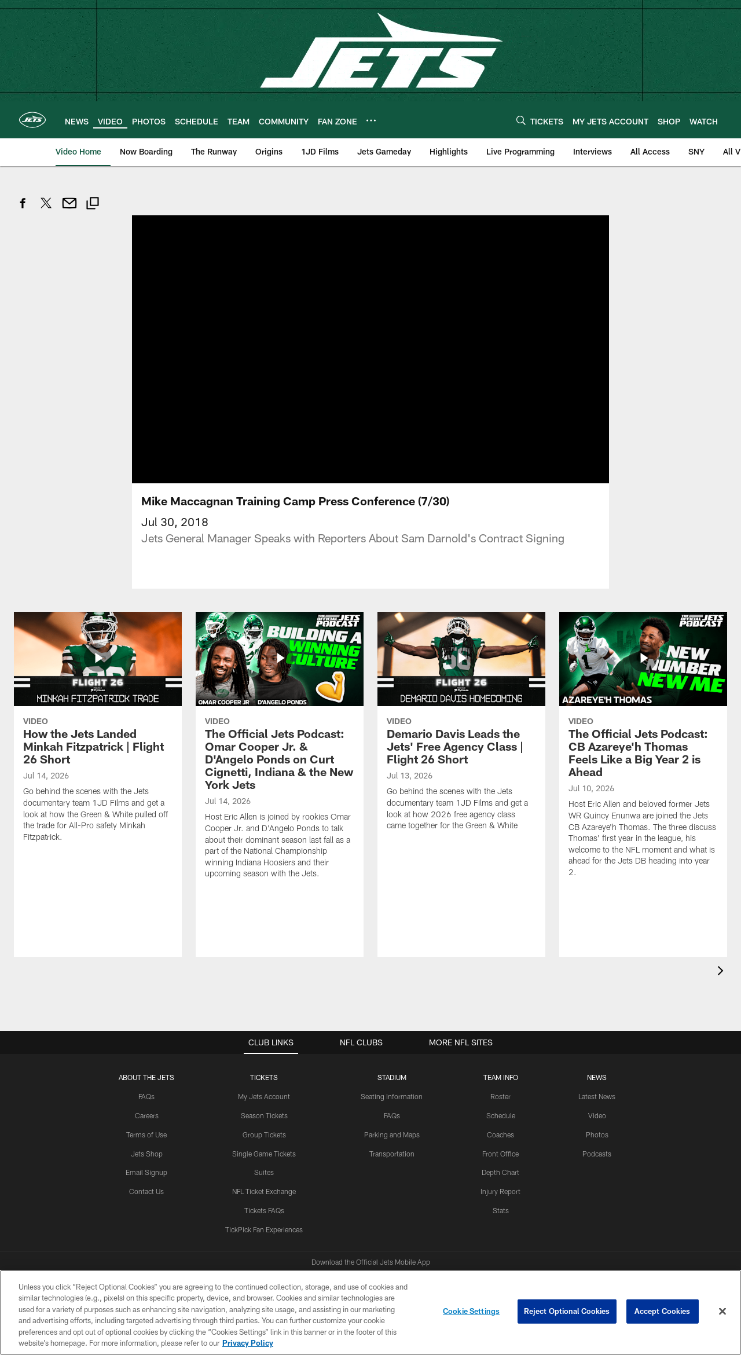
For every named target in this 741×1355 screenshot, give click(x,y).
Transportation (391, 1089)
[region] (370, 1312)
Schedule (500, 1051)
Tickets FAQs (264, 1146)
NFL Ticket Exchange (264, 1127)
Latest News (596, 1033)
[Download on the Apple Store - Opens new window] (328, 1220)
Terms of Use (146, 1070)
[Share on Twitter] (46, 209)
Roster (500, 1033)
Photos (597, 1070)
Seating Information (392, 1033)
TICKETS (264, 1013)
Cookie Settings (471, 1311)
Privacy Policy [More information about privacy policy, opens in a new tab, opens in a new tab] (247, 1342)
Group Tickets (264, 1070)
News (597, 1013)
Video (597, 1051)
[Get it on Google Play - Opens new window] (408, 1224)
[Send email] (69, 209)
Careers (147, 1051)
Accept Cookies (662, 1311)
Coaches (500, 1070)
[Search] (521, 120)
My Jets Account (264, 1033)
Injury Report (500, 1127)
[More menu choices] (371, 120)
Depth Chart (500, 1108)
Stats (501, 1146)
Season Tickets (264, 1051)
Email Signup (146, 1108)
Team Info (500, 1013)
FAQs (146, 1033)
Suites (264, 1108)
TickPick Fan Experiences (264, 1165)
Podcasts (596, 1089)
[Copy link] (92, 204)
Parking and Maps (392, 1070)
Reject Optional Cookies (567, 1311)
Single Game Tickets (264, 1089)
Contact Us (146, 1127)
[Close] (722, 1311)
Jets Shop (147, 1089)
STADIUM (391, 1013)
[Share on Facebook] (23, 209)
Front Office (500, 1089)
